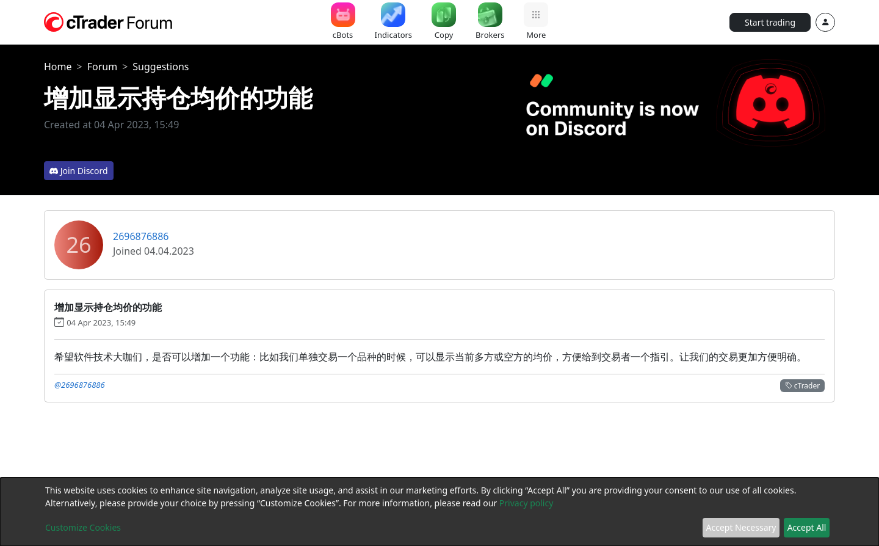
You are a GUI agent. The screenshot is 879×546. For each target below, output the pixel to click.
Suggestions (160, 66)
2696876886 (141, 236)
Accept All (807, 527)
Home (58, 66)
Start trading (770, 22)
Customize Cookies (83, 527)
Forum (102, 66)
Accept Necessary (741, 527)
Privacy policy (526, 503)
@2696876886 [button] (79, 384)
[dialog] (439, 512)
